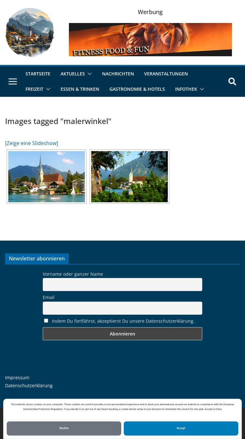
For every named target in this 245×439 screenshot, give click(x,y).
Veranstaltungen (166, 74)
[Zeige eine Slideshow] (31, 143)
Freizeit (34, 89)
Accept (181, 428)
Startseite (38, 74)
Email (49, 297)
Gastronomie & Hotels (137, 89)
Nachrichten (118, 74)
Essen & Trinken (80, 89)
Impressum (17, 377)
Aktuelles (73, 74)
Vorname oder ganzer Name (73, 274)
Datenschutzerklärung (29, 385)
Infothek (186, 89)
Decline (64, 428)
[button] (88, 73)
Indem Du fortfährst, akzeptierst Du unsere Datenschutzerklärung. (119, 321)
